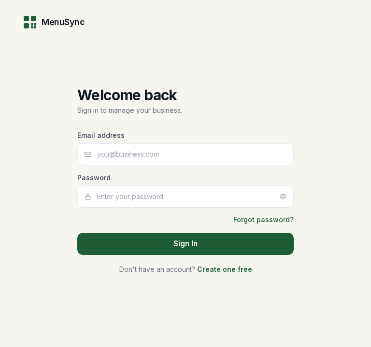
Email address (101, 135)
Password (94, 178)
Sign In (185, 243)
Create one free (224, 269)
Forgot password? (263, 219)
